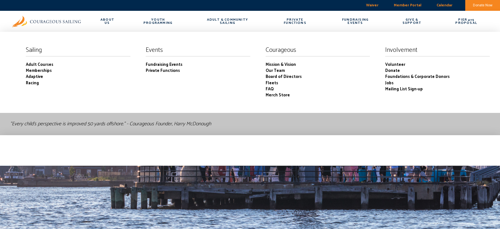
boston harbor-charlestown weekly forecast (36, 5)
